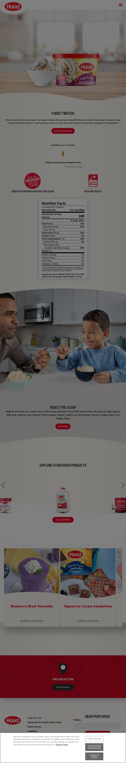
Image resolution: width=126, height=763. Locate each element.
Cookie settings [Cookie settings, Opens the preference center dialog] (94, 739)
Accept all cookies (94, 756)
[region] (63, 748)
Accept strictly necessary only (94, 747)
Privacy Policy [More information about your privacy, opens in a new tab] (62, 744)
